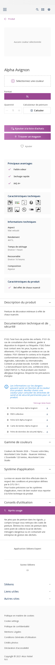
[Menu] (5, 9)
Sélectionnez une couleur (27, 81)
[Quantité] (13, 110)
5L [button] (27, 96)
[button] (49, 9)
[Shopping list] (43, 9)
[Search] (37, 9)
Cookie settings (11, 589)
